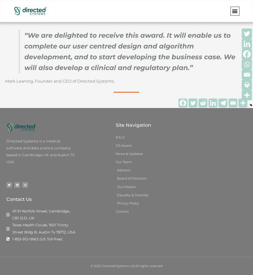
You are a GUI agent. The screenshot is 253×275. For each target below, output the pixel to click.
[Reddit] (202, 103)
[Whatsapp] (247, 64)
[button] (234, 11)
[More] (247, 95)
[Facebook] (182, 103)
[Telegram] (222, 103)
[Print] (247, 85)
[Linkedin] (212, 103)
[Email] (232, 103)
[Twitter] (192, 103)
